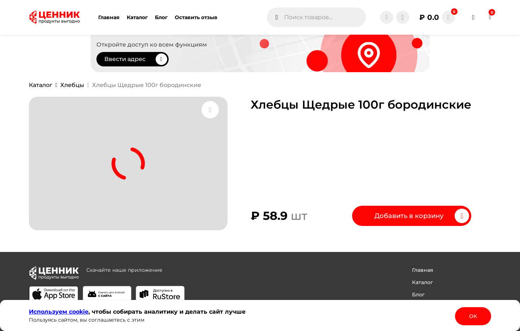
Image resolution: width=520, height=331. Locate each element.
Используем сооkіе (58, 311)
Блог (418, 294)
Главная (422, 270)
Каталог (422, 282)
